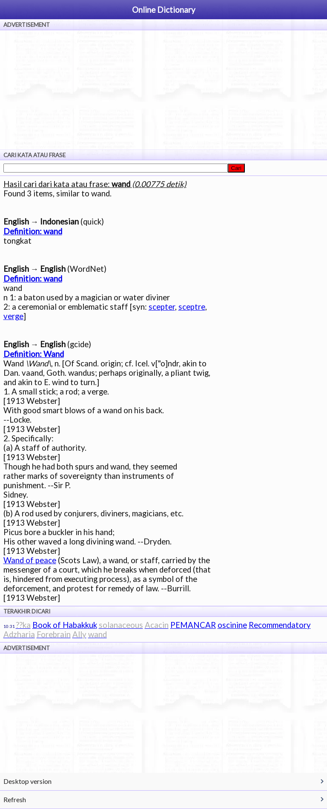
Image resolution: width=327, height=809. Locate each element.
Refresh (14, 799)
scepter (162, 306)
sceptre (191, 306)
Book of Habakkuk (64, 625)
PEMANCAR (193, 625)
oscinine (232, 625)
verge (13, 316)
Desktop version (27, 781)
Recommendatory (280, 625)
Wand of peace (29, 560)
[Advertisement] (163, 90)
